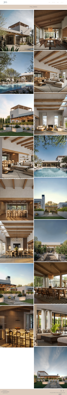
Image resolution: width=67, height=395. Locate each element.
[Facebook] (63, 391)
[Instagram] (61, 391)
